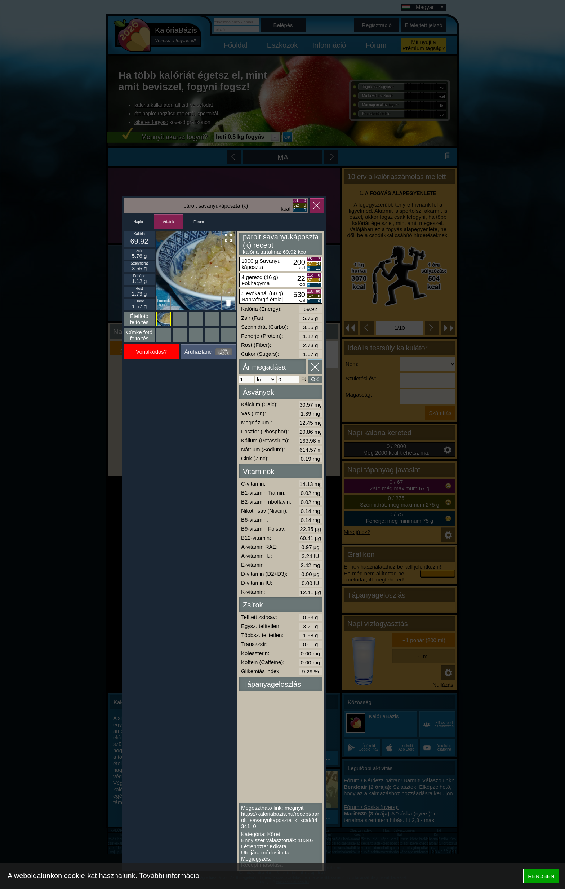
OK (315, 379)
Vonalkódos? (151, 352)
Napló (138, 222)
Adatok (168, 222)
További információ (169, 876)
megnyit (294, 808)
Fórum (198, 222)
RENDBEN (541, 876)
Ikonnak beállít (163, 303)
